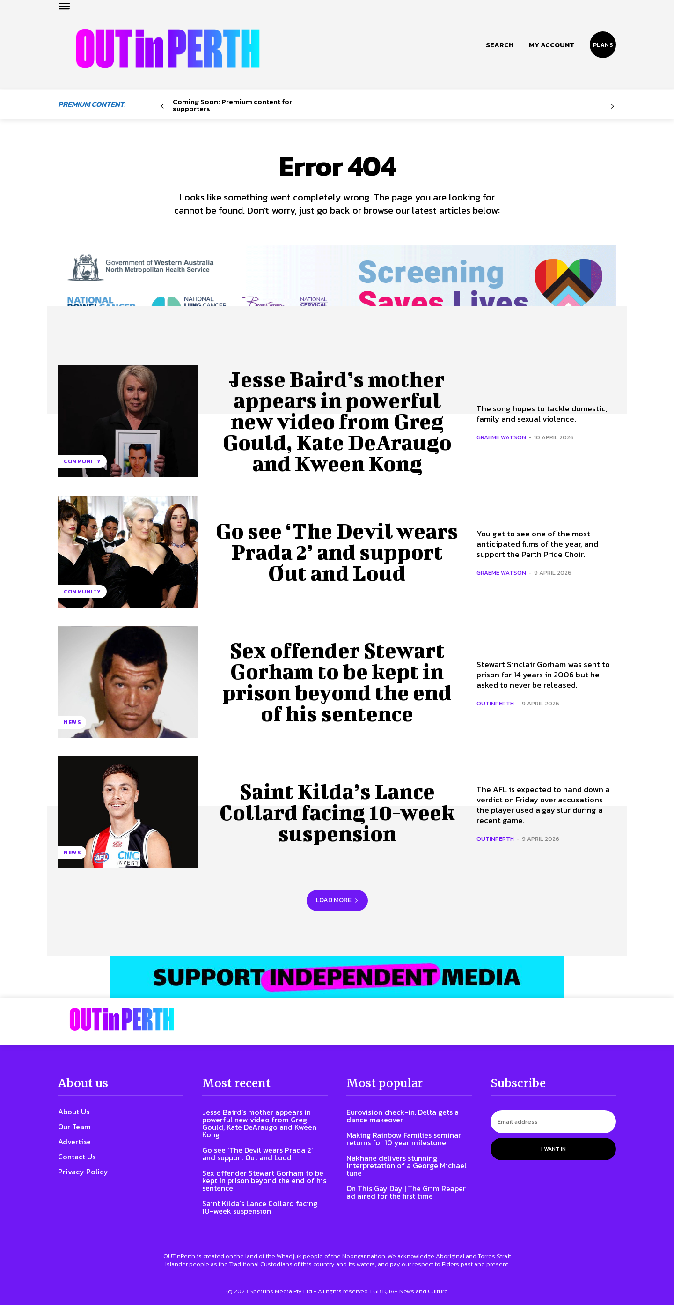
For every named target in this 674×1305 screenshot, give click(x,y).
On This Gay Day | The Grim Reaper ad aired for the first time (406, 1192)
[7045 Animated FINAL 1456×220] (337, 287)
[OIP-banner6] (337, 978)
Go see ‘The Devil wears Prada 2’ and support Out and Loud (337, 552)
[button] (499, 45)
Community (82, 462)
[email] (553, 1122)
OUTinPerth (495, 703)
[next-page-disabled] (612, 106)
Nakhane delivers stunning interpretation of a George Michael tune (406, 1166)
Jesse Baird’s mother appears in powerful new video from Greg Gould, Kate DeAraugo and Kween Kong (337, 421)
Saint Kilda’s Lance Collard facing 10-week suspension (337, 812)
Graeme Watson (501, 437)
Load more (337, 900)
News (72, 722)
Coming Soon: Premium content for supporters (232, 105)
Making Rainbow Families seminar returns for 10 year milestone (403, 1139)
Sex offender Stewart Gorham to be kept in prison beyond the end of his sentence (337, 682)
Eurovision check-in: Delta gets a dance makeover (402, 1116)
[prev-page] (162, 106)
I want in (553, 1149)
